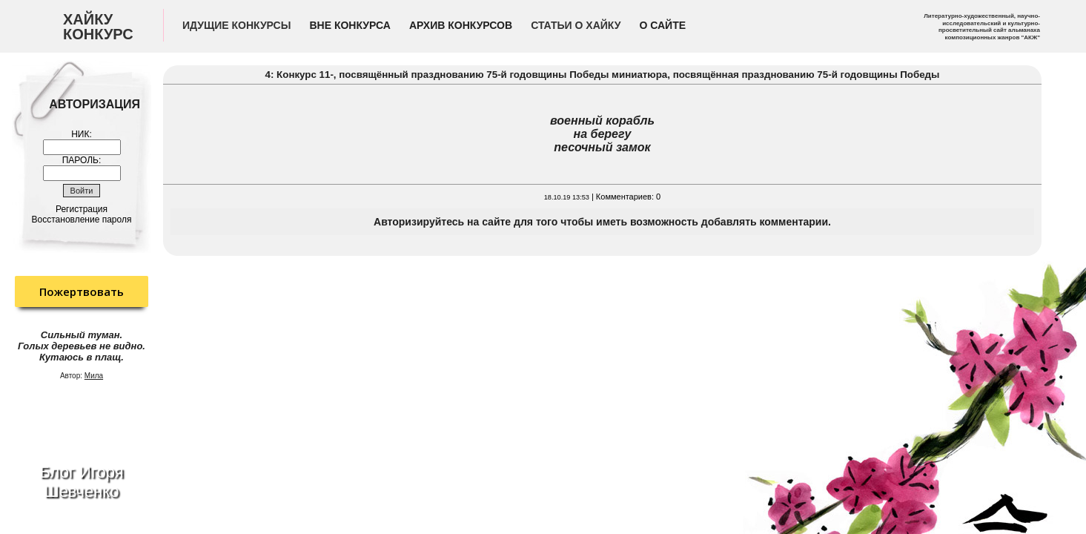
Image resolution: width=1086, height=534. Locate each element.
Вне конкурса (349, 25)
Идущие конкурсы (236, 25)
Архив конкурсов (460, 25)
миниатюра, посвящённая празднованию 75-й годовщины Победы (775, 74)
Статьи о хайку (575, 25)
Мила (94, 376)
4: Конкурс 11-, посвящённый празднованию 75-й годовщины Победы (438, 74)
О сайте (662, 25)
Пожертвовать (81, 291)
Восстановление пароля (82, 219)
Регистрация (81, 209)
